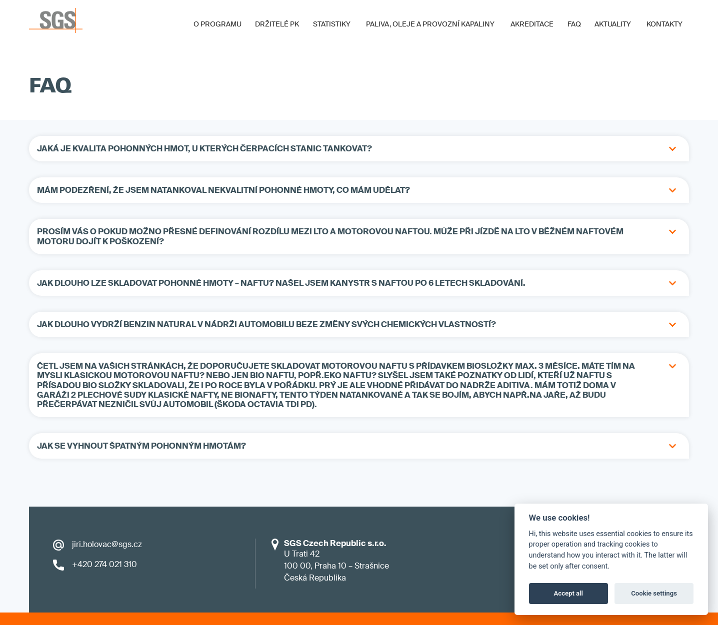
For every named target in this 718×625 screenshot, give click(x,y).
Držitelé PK (277, 23)
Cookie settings (654, 593)
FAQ (574, 23)
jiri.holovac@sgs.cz (107, 544)
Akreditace (532, 23)
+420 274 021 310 (104, 564)
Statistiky (331, 23)
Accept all (568, 593)
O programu (218, 23)
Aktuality (612, 23)
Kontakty (664, 23)
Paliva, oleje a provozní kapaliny (430, 23)
